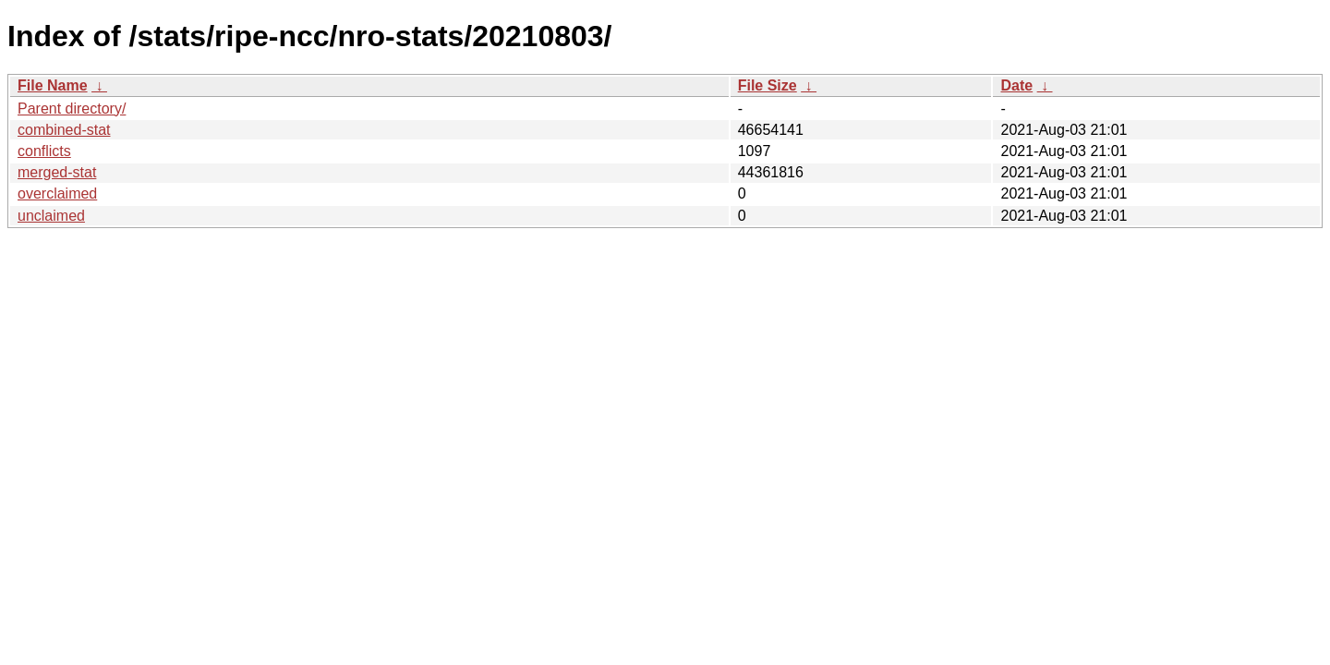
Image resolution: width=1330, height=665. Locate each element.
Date (1016, 85)
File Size (767, 85)
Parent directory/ (72, 108)
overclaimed (57, 193)
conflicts (44, 151)
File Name (53, 85)
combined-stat (64, 130)
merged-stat (57, 172)
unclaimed (51, 216)
